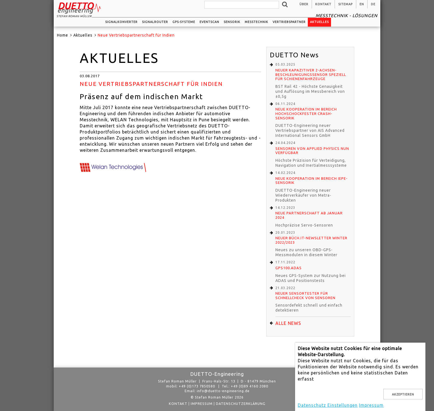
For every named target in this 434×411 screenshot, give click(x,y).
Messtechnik (256, 22)
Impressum (202, 403)
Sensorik (232, 22)
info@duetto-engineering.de (223, 391)
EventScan (209, 22)
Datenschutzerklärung (240, 403)
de (373, 4)
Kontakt (323, 4)
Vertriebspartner (289, 22)
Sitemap (345, 4)
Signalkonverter (121, 22)
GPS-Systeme (183, 22)
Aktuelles (319, 22)
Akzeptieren (403, 394)
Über (303, 4)
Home (62, 35)
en (362, 4)
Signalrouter (155, 22)
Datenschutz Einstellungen (328, 405)
